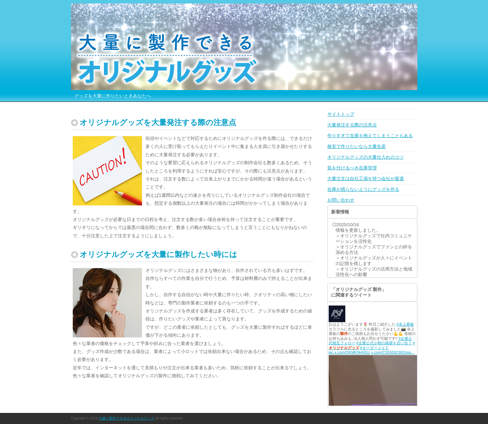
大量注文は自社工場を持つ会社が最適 (365, 178)
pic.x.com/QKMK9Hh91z (349, 352)
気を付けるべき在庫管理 (352, 167)
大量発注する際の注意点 (352, 124)
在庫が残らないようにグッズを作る (363, 189)
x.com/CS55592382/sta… (392, 352)
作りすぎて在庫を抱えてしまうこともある (370, 135)
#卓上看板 (405, 324)
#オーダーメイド (374, 348)
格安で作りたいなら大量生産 (356, 146)
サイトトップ (340, 114)
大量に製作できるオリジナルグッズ (126, 418)
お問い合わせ (340, 200)
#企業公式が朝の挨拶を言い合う (384, 343)
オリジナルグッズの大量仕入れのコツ (365, 157)
